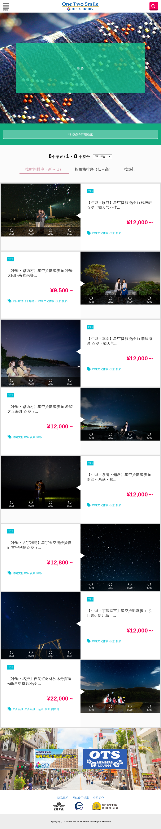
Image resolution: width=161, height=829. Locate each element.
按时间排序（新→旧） (44, 169)
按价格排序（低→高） (94, 169)
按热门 (130, 169)
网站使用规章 (81, 797)
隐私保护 (62, 797)
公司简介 (98, 797)
